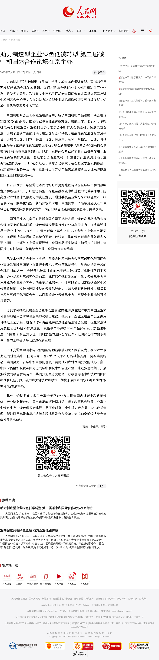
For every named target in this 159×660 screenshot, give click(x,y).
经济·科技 (15, 40)
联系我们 (143, 598)
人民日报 (6, 578)
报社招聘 (46, 598)
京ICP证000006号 (133, 623)
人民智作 (84, 578)
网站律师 (121, 598)
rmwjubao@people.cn (122, 611)
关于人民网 (34, 598)
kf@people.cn (51, 611)
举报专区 (124, 30)
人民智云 (71, 578)
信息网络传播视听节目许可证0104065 (22, 623)
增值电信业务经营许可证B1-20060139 (75, 617)
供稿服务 (89, 598)
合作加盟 (78, 598)
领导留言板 (45, 578)
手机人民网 (32, 578)
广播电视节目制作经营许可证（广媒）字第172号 (120, 617)
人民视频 (58, 578)
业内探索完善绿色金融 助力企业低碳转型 (29, 530)
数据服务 (100, 598)
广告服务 (67, 598)
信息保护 (132, 598)
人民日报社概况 (19, 598)
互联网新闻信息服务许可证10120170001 (34, 617)
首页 (2, 30)
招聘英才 (57, 598)
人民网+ (19, 578)
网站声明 (110, 598)
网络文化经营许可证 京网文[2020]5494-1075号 (65, 623)
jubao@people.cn (110, 605)
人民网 (4, 40)
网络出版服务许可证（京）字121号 (106, 623)
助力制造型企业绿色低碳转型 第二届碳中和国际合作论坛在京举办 (46, 508)
